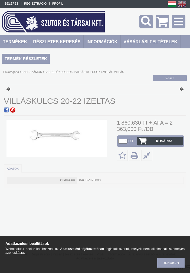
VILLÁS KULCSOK (87, 72)
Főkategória (11, 72)
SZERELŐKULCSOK (59, 72)
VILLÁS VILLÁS (113, 72)
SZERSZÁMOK (32, 72)
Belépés (11, 3)
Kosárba (164, 141)
